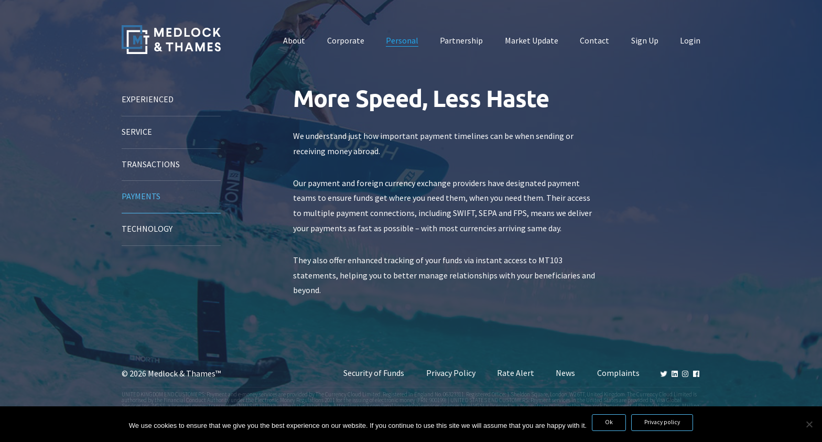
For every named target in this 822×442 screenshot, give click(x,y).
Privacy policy (662, 422)
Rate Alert (515, 373)
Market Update (531, 40)
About (294, 40)
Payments (141, 196)
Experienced (148, 99)
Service (137, 131)
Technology (147, 228)
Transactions (151, 164)
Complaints (618, 373)
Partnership (461, 40)
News (565, 373)
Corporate (345, 40)
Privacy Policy (450, 373)
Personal (402, 40)
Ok (609, 422)
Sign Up (644, 40)
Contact (594, 40)
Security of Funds (373, 373)
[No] (809, 424)
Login (690, 40)
